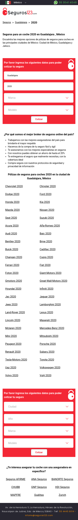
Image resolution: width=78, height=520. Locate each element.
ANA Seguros (39, 479)
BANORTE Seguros (62, 479)
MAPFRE (15, 495)
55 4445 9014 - (67, 511)
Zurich (62, 495)
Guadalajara (21, 22)
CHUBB (15, 487)
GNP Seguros (39, 487)
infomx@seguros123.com (39, 515)
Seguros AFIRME (15, 479)
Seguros (7, 22)
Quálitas (39, 495)
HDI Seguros (62, 487)
